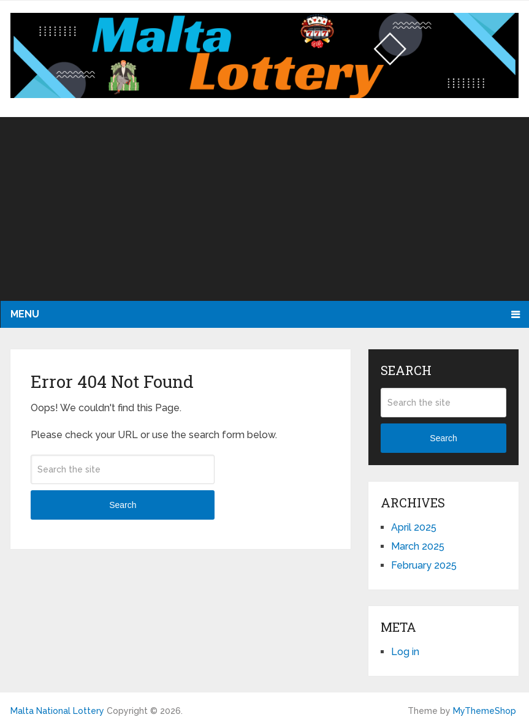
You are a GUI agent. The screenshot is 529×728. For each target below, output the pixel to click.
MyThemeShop (484, 711)
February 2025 (424, 565)
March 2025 (417, 546)
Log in (405, 652)
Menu (24, 314)
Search (122, 505)
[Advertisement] (264, 209)
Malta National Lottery (57, 711)
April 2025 (413, 527)
